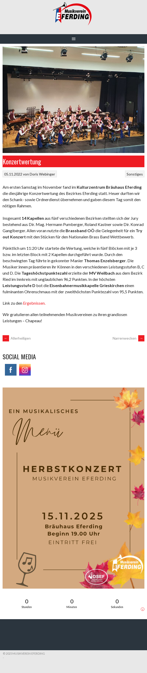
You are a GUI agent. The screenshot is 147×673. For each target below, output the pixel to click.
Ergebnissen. (34, 303)
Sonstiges (135, 174)
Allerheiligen (17, 338)
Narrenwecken (128, 338)
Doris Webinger (42, 174)
